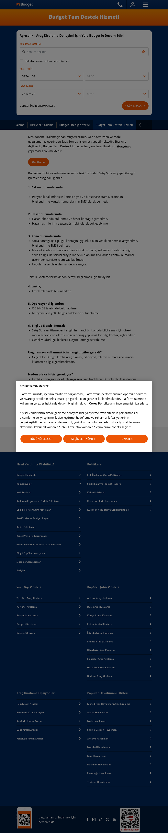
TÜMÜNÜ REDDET (41, 439)
